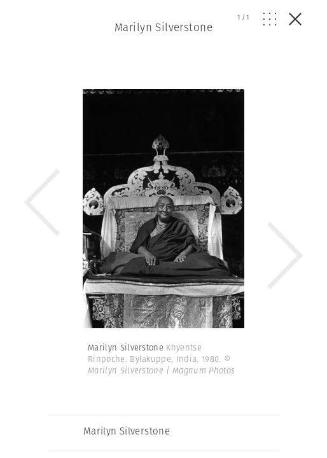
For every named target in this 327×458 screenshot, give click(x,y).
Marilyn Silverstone (163, 27)
